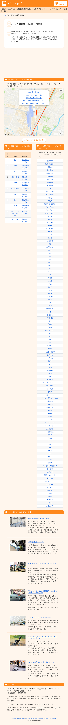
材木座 (50, 281)
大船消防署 (49, 386)
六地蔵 (50, 497)
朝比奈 (50, 463)
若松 (50, 256)
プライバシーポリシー (18, 718)
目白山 (50, 503)
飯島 (50, 275)
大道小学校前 (50, 207)
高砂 (50, 253)
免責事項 (46, 718)
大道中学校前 (50, 192)
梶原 (50, 339)
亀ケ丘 (50, 216)
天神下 (50, 225)
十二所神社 (49, 432)
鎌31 (15, 171)
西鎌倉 (50, 167)
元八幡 (50, 290)
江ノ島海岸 (49, 228)
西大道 (50, 441)
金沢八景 (50, 389)
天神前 (50, 413)
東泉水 (50, 410)
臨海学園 (50, 296)
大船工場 (50, 241)
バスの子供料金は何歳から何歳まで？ (41, 518)
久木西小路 (49, 404)
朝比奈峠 (50, 478)
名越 (50, 302)
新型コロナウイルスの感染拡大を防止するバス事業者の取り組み (42, 592)
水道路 (50, 287)
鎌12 (15, 183)
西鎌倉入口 (49, 173)
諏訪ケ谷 (50, 472)
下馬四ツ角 (49, 176)
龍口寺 (50, 198)
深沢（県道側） (50, 164)
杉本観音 (50, 469)
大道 (50, 444)
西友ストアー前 (50, 481)
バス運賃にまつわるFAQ (36, 542)
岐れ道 (50, 238)
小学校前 (50, 358)
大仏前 (50, 327)
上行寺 (50, 450)
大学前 (50, 349)
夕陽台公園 (49, 407)
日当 (50, 342)
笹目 (50, 364)
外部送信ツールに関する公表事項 (34, 718)
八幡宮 (50, 367)
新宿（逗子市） (50, 330)
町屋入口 (50, 185)
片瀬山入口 (49, 506)
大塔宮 (50, 456)
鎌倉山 (50, 250)
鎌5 (15, 160)
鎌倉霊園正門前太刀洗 (50, 466)
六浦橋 (50, 493)
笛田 (50, 259)
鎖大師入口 (49, 247)
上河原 (50, 293)
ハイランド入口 (50, 423)
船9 (15, 200)
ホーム (4, 15)
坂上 (50, 453)
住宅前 (50, 438)
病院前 (50, 306)
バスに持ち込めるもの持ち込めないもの (41, 662)
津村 (50, 376)
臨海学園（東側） (50, 204)
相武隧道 (50, 500)
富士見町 (50, 222)
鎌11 (15, 194)
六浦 (50, 447)
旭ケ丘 (50, 460)
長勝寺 (50, 299)
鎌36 (15, 165)
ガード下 (50, 312)
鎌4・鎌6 (15, 219)
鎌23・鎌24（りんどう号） (15, 213)
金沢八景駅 (49, 179)
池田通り (50, 487)
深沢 (50, 244)
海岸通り (50, 346)
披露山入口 (49, 401)
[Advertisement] (34, 62)
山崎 (50, 188)
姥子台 (50, 272)
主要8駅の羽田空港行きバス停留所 (40, 617)
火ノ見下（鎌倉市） (50, 352)
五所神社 (50, 355)
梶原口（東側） (50, 213)
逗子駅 (50, 435)
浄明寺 (50, 416)
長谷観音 (50, 315)
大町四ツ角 (49, 309)
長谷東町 (50, 370)
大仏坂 (50, 324)
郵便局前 (50, 170)
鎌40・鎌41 (15, 177)
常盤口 (50, 262)
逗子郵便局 (49, 161)
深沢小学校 (49, 182)
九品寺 (50, 284)
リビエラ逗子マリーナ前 (50, 398)
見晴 (50, 336)
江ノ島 (50, 235)
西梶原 (50, 373)
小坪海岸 (50, 379)
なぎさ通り (49, 484)
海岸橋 (50, 361)
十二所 (50, 392)
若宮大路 (50, 318)
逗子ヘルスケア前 (50, 475)
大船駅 (50, 232)
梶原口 (50, 265)
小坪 (50, 269)
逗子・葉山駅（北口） (50, 383)
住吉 (50, 333)
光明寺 (50, 278)
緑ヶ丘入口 (49, 490)
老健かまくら (50, 395)
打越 (50, 321)
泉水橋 (50, 420)
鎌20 (15, 206)
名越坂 (50, 219)
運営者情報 (53, 718)
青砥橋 (50, 201)
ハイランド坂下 (50, 426)
